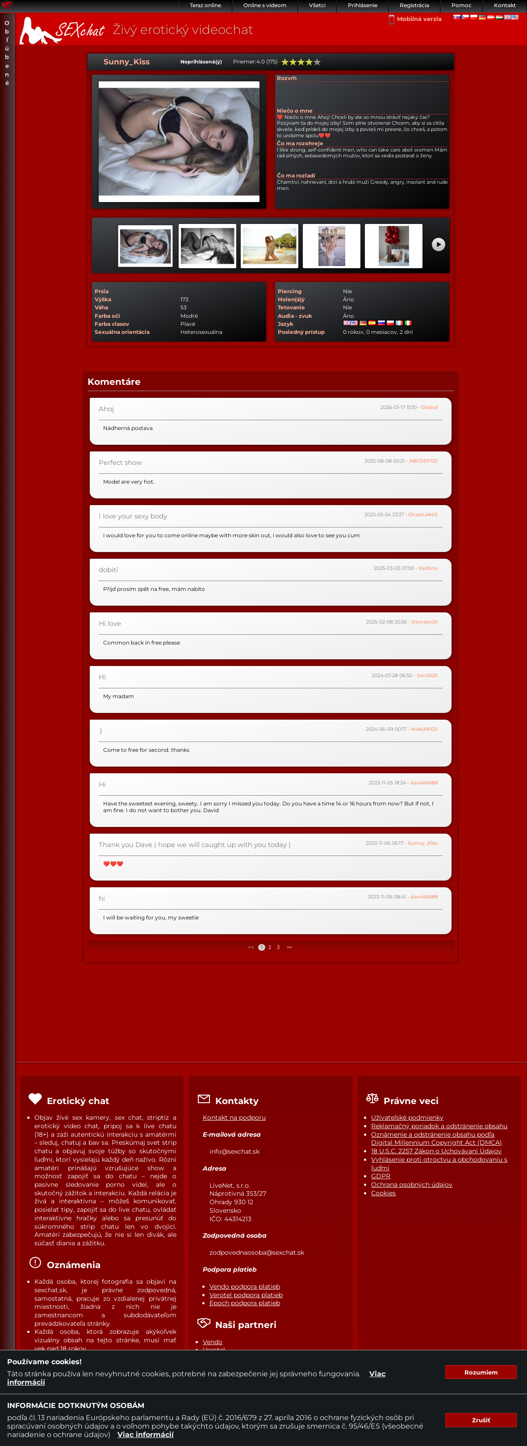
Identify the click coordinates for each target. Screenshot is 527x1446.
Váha (101, 307)
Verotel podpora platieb (246, 1295)
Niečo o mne (295, 110)
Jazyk (285, 323)
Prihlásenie (362, 5)
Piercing (289, 291)
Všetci (317, 5)
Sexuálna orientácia (122, 332)
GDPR (380, 1176)
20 (284, 62)
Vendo (212, 1342)
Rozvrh (287, 78)
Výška (103, 299)
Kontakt (505, 5)
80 (309, 62)
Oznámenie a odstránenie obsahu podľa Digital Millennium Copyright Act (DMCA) (436, 1138)
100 (317, 62)
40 (293, 62)
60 (301, 62)
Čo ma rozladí (296, 175)
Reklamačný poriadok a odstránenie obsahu (439, 1126)
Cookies (383, 1193)
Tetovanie (291, 307)
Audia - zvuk (295, 315)
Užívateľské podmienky (407, 1117)
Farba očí (107, 315)
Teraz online (205, 5)
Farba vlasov (112, 323)
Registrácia (414, 5)
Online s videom (265, 5)
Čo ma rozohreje (300, 143)
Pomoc (462, 5)
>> (288, 947)
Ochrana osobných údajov (411, 1184)
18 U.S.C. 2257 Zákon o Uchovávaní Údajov (436, 1151)
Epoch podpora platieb (244, 1303)
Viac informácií (145, 1434)
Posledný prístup (301, 332)
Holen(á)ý (291, 299)
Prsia (102, 291)
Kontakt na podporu (234, 1117)
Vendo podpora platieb (244, 1286)
